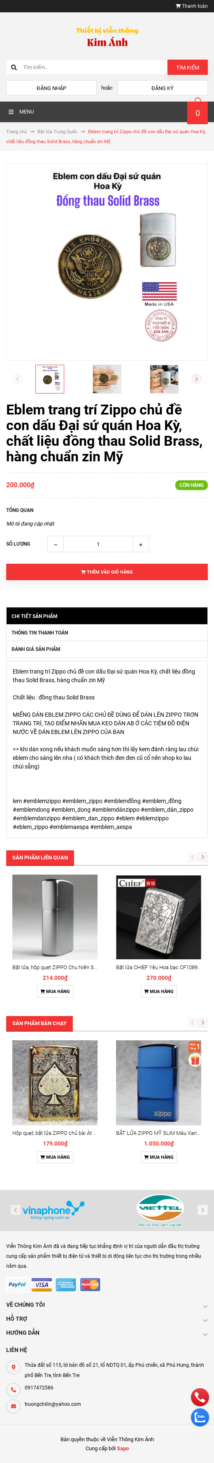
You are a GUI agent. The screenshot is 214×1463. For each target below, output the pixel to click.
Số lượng (18, 544)
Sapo (123, 1448)
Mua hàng (55, 991)
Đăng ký (162, 88)
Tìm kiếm (187, 68)
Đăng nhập (51, 88)
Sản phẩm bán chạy (39, 1023)
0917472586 (39, 1388)
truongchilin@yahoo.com (53, 1404)
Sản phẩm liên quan (40, 857)
